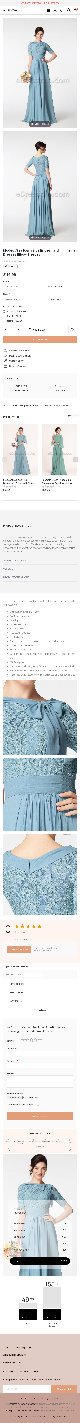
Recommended (17, 992)
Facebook (6, 266)
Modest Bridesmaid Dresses (22, 1403)
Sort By (9, 974)
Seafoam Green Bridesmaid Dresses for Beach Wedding (57, 481)
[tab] (40, 526)
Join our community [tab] (40, 1355)
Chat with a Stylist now (55, 405)
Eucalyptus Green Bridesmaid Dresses (22, 1410)
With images (16, 1000)
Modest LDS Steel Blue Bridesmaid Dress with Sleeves (19, 481)
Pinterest (18, 266)
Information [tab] (20, 1347)
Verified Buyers (17, 983)
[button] (69, 416)
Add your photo (15, 1093)
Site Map (55, 1398)
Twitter (12, 266)
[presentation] (75, 459)
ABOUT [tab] (8, 1347)
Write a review (18, 949)
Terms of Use (27, 1398)
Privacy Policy (42, 1398)
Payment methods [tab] (40, 1362)
